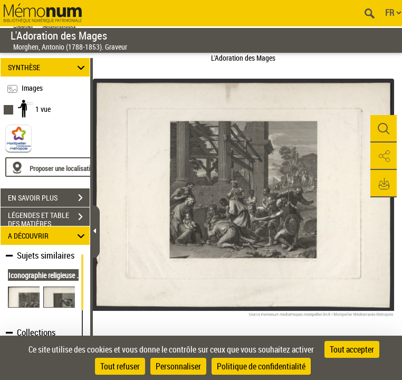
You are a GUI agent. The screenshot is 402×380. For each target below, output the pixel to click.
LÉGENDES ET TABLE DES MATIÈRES (49, 218)
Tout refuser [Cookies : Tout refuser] (120, 366)
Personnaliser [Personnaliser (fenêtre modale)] (178, 366)
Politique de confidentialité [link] (261, 366)
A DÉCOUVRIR (48, 235)
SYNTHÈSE (48, 67)
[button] (383, 128)
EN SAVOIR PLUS (49, 198)
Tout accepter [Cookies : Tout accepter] (352, 349)
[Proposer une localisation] (55, 167)
